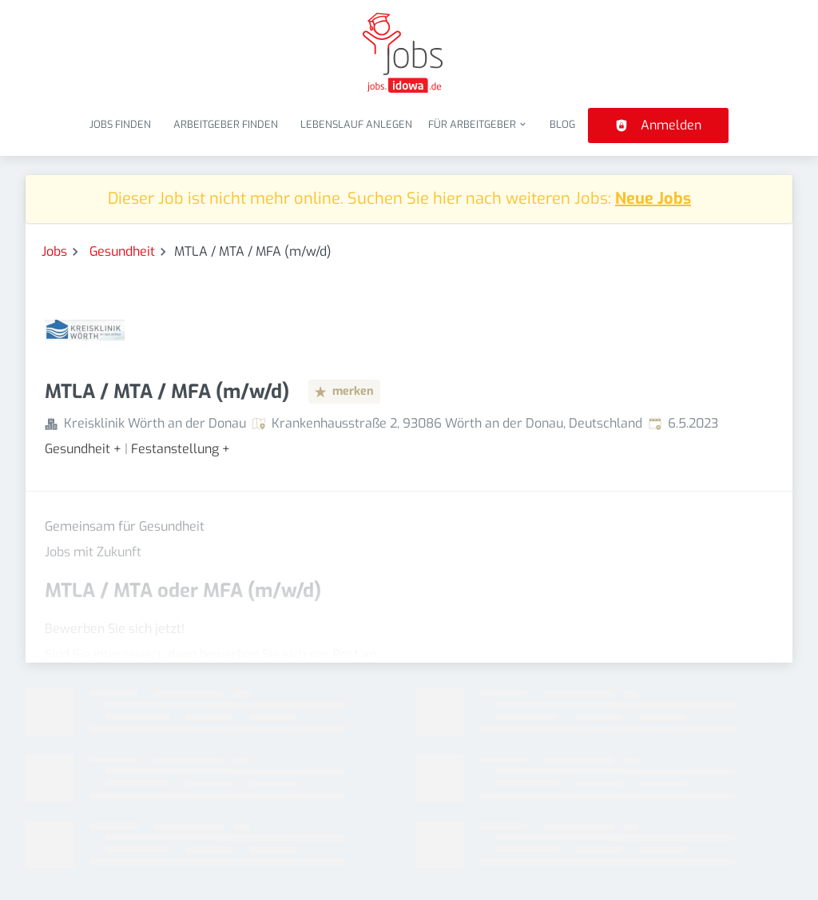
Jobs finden (120, 124)
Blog (562, 124)
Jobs (54, 251)
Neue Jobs (653, 198)
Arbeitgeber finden (225, 124)
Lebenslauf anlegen (356, 124)
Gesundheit (122, 251)
